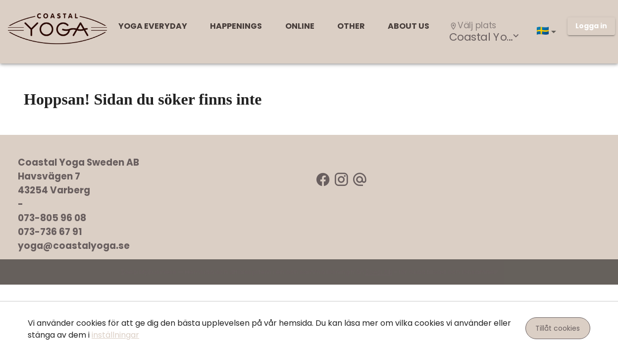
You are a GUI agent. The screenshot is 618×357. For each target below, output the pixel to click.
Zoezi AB (378, 272)
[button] (548, 31)
